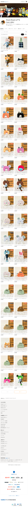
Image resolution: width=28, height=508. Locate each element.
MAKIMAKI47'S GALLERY (13, 21)
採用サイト (17, 495)
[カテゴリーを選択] (11, 34)
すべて (22, 34)
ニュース (2, 435)
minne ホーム (2, 398)
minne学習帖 (3, 433)
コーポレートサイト (12, 495)
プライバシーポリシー (4, 461)
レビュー (15, 28)
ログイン (23, 1)
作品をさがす (3, 407)
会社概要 (8, 461)
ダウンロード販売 (4, 422)
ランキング (3, 411)
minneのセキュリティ (5, 453)
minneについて (3, 404)
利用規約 (2, 451)
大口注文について (4, 443)
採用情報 (11, 461)
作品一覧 (1, 28)
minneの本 (3, 437)
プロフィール (10, 28)
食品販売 (2, 419)
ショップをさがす (4, 409)
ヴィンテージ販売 (4, 420)
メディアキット (15, 461)
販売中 (26, 34)
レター (24, 28)
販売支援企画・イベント (5, 427)
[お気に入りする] (12, 48)
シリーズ (5, 28)
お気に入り (19, 28)
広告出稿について (4, 441)
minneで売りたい (4, 417)
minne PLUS (3, 424)
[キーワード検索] (14, 32)
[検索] (26, 32)
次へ (20, 391)
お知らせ (2, 447)
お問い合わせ (3, 454)
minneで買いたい (4, 405)
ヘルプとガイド (3, 449)
